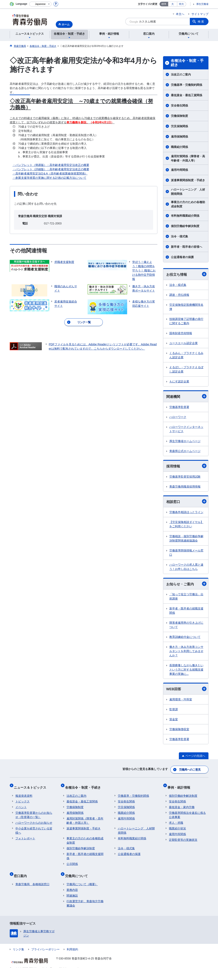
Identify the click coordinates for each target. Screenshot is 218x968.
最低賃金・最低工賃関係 (186, 95)
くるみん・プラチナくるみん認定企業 (186, 355)
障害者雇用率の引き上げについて (186, 626)
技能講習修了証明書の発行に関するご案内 (186, 321)
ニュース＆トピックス (31, 786)
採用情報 (186, 466)
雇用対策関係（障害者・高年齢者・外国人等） (188, 158)
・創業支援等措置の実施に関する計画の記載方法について (49, 177)
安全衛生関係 (179, 105)
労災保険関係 (179, 126)
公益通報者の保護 (182, 257)
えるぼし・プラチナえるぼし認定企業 (186, 369)
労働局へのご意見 (190, 770)
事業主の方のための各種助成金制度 (188, 204)
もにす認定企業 (179, 381)
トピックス (22, 798)
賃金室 (173, 721)
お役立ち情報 (186, 274)
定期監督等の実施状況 (183, 837)
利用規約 (72, 943)
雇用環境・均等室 (180, 701)
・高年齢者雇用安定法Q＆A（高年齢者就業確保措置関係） (50, 173)
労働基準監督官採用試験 (185, 477)
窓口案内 (21, 871)
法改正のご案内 (181, 74)
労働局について (78, 871)
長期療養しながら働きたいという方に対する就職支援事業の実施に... (186, 671)
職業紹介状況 (177, 825)
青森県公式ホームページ (185, 451)
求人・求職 (176, 820)
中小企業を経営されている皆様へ (33, 827)
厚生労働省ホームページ (185, 441)
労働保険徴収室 (179, 731)
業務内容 (72, 883)
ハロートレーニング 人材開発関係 (188, 191)
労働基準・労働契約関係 (186, 84)
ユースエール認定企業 (183, 343)
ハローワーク (177, 417)
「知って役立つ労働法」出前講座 (186, 598)
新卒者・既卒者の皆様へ (186, 246)
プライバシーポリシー (45, 943)
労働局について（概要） (82, 878)
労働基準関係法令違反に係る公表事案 (187, 812)
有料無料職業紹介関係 (185, 215)
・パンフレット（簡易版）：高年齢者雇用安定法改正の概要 (51, 165)
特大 (181, 4)
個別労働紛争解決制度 (185, 226)
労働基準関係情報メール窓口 (186, 554)
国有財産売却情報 (180, 333)
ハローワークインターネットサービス (186, 429)
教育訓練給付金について (185, 638)
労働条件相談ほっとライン (186, 513)
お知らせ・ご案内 (186, 585)
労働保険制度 (179, 115)
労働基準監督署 (179, 407)
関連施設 (72, 889)
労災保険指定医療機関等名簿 (186, 307)
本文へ (180, 14)
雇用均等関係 (179, 169)
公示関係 (72, 861)
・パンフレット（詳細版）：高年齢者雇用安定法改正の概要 (51, 169)
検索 (201, 21)
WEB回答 (186, 690)
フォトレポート (25, 835)
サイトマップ (199, 14)
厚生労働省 (202, 4)
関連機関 (186, 397)
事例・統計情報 (180, 786)
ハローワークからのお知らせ (33, 820)
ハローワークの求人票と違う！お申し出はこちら (186, 568)
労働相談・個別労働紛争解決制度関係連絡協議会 (186, 539)
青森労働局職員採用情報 (185, 487)
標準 (163, 4)
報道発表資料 (23, 793)
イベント (21, 804)
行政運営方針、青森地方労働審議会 (85, 897)
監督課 (173, 711)
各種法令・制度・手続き (187, 63)
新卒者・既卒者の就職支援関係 (186, 612)
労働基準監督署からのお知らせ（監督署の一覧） (33, 812)
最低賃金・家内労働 (181, 804)
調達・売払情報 (179, 295)
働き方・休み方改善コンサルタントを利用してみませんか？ (186, 653)
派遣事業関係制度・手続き (188, 180)
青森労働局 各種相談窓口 (32, 878)
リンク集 (18, 943)
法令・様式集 (179, 236)
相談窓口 (186, 502)
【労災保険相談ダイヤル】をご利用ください (186, 525)
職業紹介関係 (179, 147)
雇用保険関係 (179, 136)
